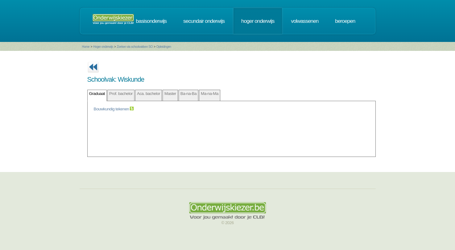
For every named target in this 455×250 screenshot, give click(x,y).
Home (86, 46)
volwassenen (304, 21)
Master (170, 93)
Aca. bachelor (148, 93)
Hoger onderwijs (103, 46)
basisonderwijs (151, 21)
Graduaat (97, 93)
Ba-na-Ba (188, 93)
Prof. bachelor (121, 93)
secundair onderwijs (204, 21)
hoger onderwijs (257, 21)
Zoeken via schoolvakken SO (135, 46)
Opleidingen (163, 46)
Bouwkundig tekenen (112, 109)
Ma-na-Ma (209, 93)
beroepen (345, 21)
